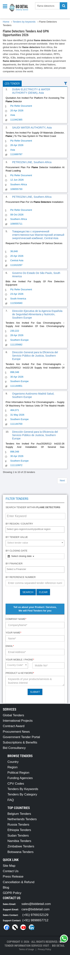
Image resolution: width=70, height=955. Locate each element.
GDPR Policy (12, 893)
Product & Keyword (20, 673)
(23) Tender (12, 83)
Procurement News (16, 731)
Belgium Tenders (19, 814)
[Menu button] (6, 6)
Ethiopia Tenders (19, 830)
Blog (6, 887)
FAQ (10, 800)
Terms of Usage (26, 949)
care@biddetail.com (35, 909)
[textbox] (36, 529)
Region (12, 767)
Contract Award (13, 726)
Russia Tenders (18, 824)
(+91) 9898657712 (35, 920)
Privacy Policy (44, 949)
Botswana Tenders (20, 852)
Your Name (13, 632)
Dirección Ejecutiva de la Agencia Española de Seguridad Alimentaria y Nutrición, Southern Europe (37, 314)
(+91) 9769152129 (35, 915)
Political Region (18, 772)
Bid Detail (58, 945)
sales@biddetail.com (36, 904)
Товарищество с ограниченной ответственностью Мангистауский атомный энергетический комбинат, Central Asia (38, 235)
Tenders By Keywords (22, 789)
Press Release (13, 876)
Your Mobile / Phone (20, 659)
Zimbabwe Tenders (20, 846)
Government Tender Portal (21, 737)
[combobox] (35, 529)
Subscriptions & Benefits (20, 742)
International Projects (18, 720)
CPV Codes (15, 783)
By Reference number (21, 577)
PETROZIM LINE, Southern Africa (32, 162)
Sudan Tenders (18, 835)
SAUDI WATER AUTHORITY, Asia (32, 127)
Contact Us (10, 871)
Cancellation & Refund (18, 882)
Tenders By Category (22, 794)
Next (62, 480)
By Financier (14, 563)
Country (13, 762)
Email (10, 646)
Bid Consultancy (14, 748)
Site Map (9, 865)
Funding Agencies (20, 778)
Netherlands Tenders (22, 819)
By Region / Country (19, 523)
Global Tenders (13, 715)
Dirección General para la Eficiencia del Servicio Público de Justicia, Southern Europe (35, 355)
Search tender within (33, 507)
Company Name (16, 619)
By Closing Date (16, 550)
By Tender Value (17, 537)
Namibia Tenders (19, 841)
